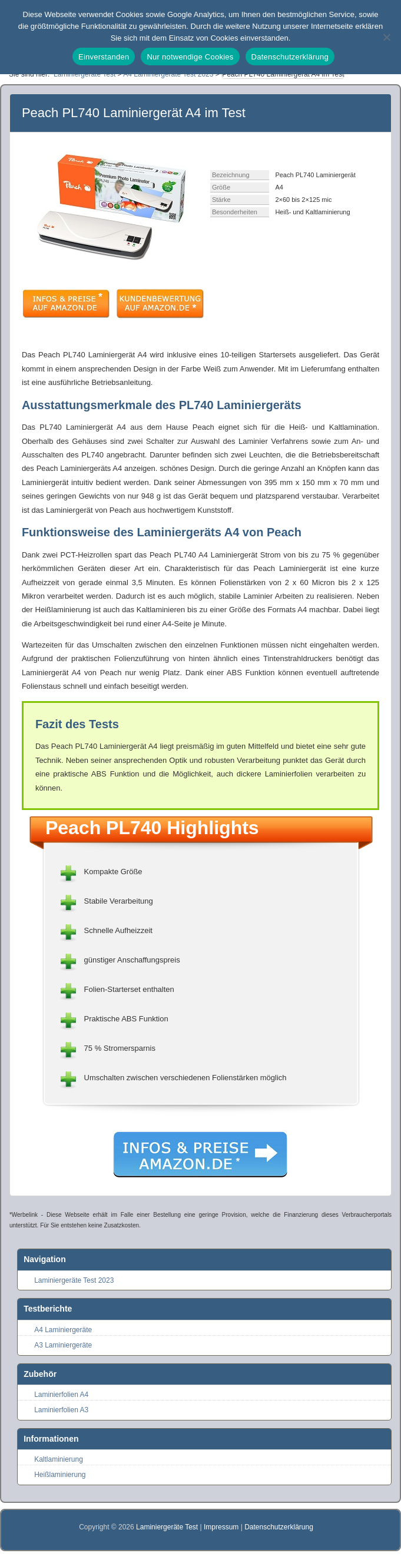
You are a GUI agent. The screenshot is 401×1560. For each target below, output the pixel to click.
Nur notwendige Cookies (190, 56)
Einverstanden (103, 56)
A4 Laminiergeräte (63, 1330)
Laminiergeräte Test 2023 (74, 1280)
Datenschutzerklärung (278, 1527)
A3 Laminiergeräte (63, 1345)
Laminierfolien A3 (61, 1410)
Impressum (221, 1527)
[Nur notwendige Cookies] (386, 37)
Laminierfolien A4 (61, 1394)
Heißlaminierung (59, 1475)
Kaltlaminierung (58, 1459)
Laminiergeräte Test (168, 1527)
